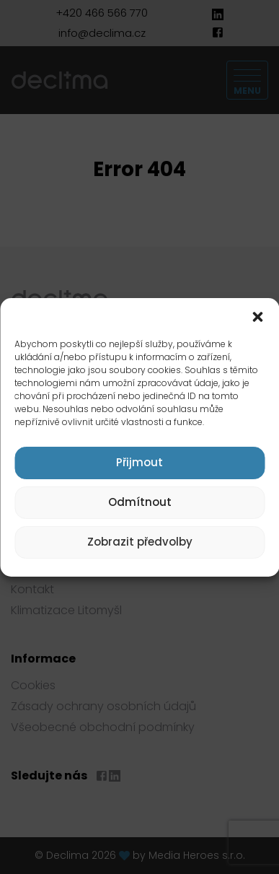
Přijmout (139, 462)
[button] (257, 316)
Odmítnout (140, 502)
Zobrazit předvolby (139, 541)
